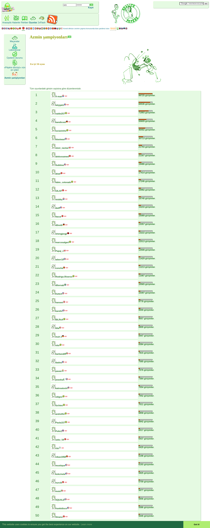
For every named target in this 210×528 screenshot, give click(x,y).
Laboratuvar (14, 50)
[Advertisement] (169, 13)
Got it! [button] (197, 524)
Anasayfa (6, 22)
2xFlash (41, 22)
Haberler (16, 22)
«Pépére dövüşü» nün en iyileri (14, 68)
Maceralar (14, 41)
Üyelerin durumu (15, 58)
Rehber (24, 22)
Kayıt (90, 7)
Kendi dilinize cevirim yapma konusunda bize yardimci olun (86, 29)
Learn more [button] (86, 524)
